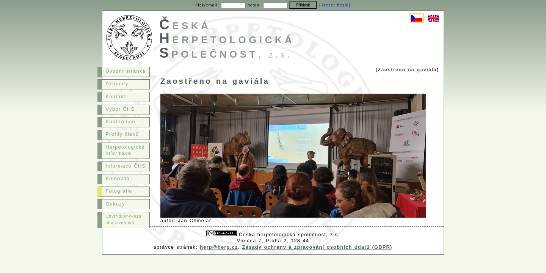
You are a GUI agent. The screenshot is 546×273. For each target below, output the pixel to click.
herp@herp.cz (219, 247)
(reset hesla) (336, 5)
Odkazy (115, 204)
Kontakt (116, 96)
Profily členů (122, 134)
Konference (120, 121)
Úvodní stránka (126, 71)
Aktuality (117, 83)
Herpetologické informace (125, 150)
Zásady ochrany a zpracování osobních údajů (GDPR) (317, 247)
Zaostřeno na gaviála (407, 69)
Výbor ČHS (120, 109)
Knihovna (118, 178)
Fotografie (119, 191)
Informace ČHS (126, 166)
